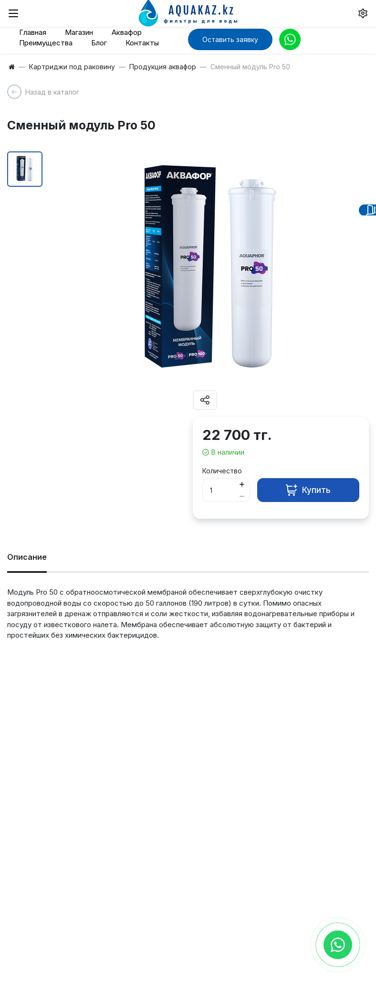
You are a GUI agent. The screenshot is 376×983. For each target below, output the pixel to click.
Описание (27, 557)
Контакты (142, 42)
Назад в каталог (52, 92)
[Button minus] (241, 496)
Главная (32, 32)
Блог (99, 42)
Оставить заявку (230, 39)
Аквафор (127, 32)
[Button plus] (241, 484)
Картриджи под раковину (72, 67)
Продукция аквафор (162, 67)
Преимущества (46, 42)
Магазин (79, 32)
